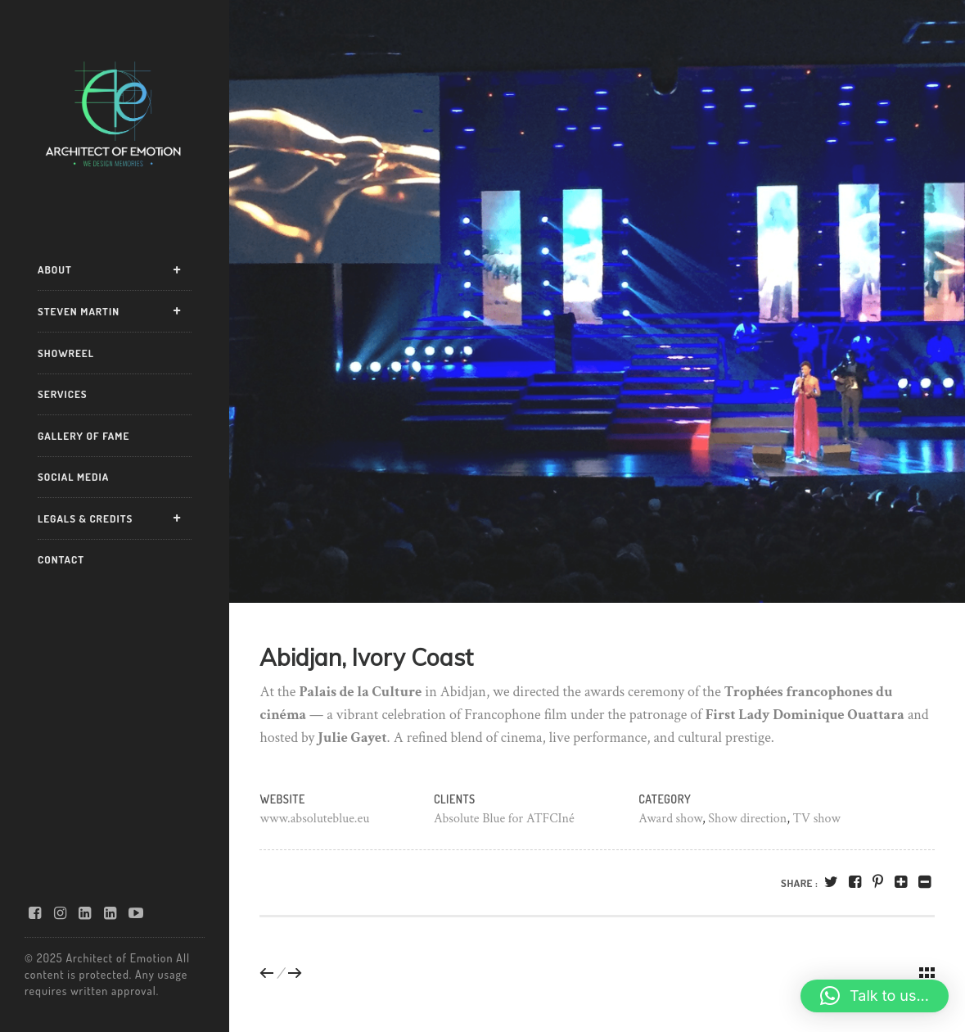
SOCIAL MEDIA (73, 476)
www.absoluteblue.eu (314, 818)
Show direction (747, 818)
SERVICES (63, 394)
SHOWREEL (66, 353)
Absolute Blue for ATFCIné (504, 818)
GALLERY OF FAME (83, 435)
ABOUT (55, 269)
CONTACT (61, 559)
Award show (670, 818)
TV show (817, 818)
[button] (874, 996)
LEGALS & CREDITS (85, 518)
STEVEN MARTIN (78, 311)
